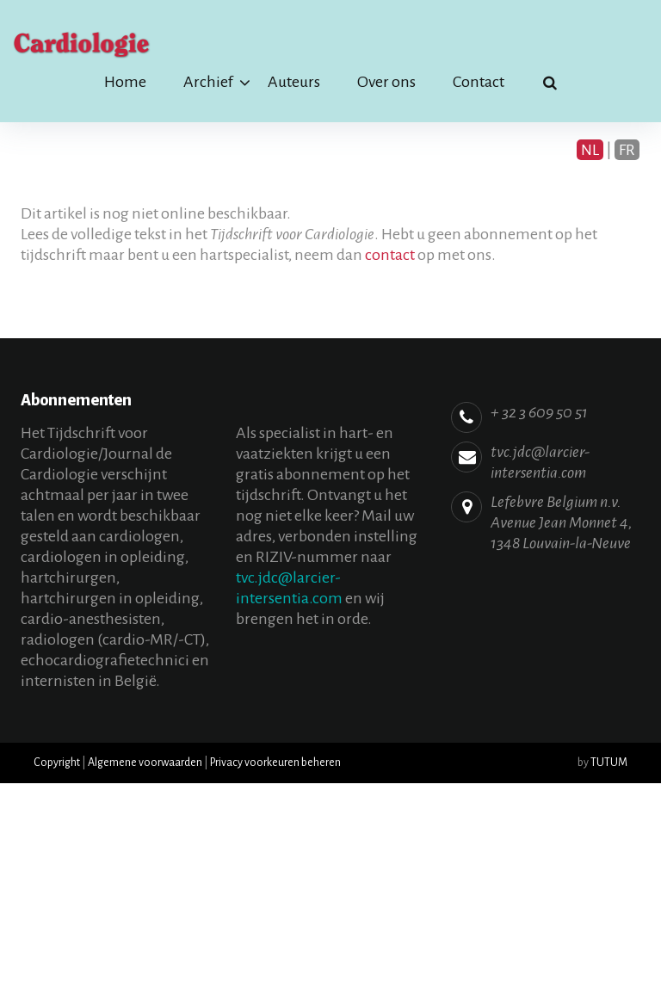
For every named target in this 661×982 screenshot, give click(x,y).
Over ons (386, 81)
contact (390, 254)
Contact (478, 81)
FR (627, 149)
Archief (208, 81)
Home (125, 81)
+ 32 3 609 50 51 (539, 412)
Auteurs (294, 81)
